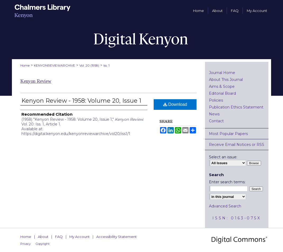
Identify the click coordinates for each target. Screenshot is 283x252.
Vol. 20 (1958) (89, 65)
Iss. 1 (106, 65)
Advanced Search (225, 206)
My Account (79, 236)
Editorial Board (222, 93)
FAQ (59, 236)
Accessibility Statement (116, 236)
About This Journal (226, 79)
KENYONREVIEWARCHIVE (54, 65)
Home (25, 65)
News (214, 114)
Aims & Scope (222, 86)
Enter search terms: (227, 182)
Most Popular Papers (228, 133)
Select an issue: (223, 157)
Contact (216, 121)
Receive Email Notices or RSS (236, 144)
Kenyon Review (35, 81)
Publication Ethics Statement (236, 107)
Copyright (42, 244)
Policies (216, 100)
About (43, 236)
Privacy (25, 244)
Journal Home (222, 72)
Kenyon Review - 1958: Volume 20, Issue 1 (81, 100)
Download (175, 104)
